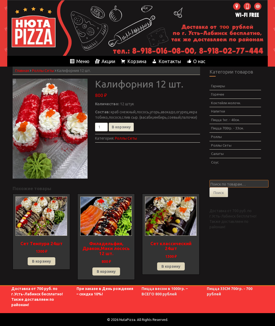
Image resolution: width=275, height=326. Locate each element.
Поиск (219, 193)
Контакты (169, 61)
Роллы (216, 137)
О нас (199, 61)
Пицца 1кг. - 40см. (225, 120)
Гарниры (218, 86)
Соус (215, 162)
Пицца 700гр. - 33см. (227, 128)
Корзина (136, 61)
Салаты (217, 153)
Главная (22, 70)
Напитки (218, 111)
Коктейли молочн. (226, 103)
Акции (108, 61)
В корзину (121, 127)
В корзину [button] (41, 261)
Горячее (217, 94)
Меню (82, 61)
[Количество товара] (101, 127)
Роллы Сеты (43, 70)
